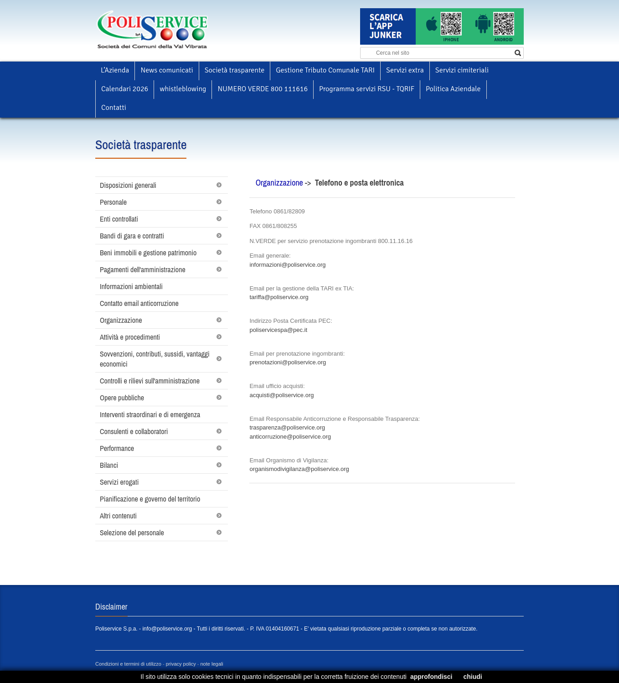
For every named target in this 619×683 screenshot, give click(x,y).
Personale (113, 202)
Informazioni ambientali (131, 286)
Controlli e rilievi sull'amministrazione (150, 381)
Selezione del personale (132, 533)
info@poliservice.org (167, 629)
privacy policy (181, 664)
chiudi (472, 676)
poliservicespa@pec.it (278, 329)
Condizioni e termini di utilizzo (128, 664)
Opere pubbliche (122, 398)
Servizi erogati (119, 482)
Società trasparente (235, 70)
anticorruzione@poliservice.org (290, 436)
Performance (117, 448)
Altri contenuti (118, 516)
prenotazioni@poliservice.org (287, 362)
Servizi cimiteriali (462, 70)
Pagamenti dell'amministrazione (143, 269)
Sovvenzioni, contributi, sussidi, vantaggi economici (155, 359)
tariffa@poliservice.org (278, 297)
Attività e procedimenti (130, 337)
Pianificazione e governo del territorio (150, 499)
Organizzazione (121, 320)
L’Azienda (115, 70)
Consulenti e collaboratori (134, 431)
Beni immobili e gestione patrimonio (148, 253)
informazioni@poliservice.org (287, 264)
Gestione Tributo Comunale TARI (325, 70)
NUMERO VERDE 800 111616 (262, 88)
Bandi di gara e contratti (132, 236)
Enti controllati (119, 219)
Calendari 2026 (124, 88)
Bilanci (109, 465)
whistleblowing (183, 88)
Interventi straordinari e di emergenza (150, 414)
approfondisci (431, 676)
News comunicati (166, 70)
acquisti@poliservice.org (281, 395)
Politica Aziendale (453, 88)
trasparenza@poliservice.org (287, 427)
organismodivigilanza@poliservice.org (299, 469)
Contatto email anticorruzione (139, 303)
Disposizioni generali (128, 185)
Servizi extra (405, 70)
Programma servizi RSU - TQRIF (366, 88)
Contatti (113, 107)
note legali (212, 664)
